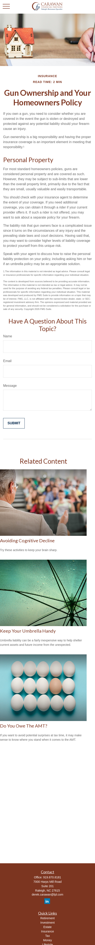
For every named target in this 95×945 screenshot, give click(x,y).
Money (47, 940)
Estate (47, 927)
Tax (47, 935)
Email (7, 361)
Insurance (47, 931)
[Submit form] (14, 423)
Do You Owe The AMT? (23, 726)
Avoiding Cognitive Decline (27, 540)
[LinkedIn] (47, 901)
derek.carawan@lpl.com (47, 894)
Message (10, 385)
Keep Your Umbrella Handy (28, 631)
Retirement (47, 918)
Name (7, 336)
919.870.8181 (52, 877)
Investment (47, 922)
